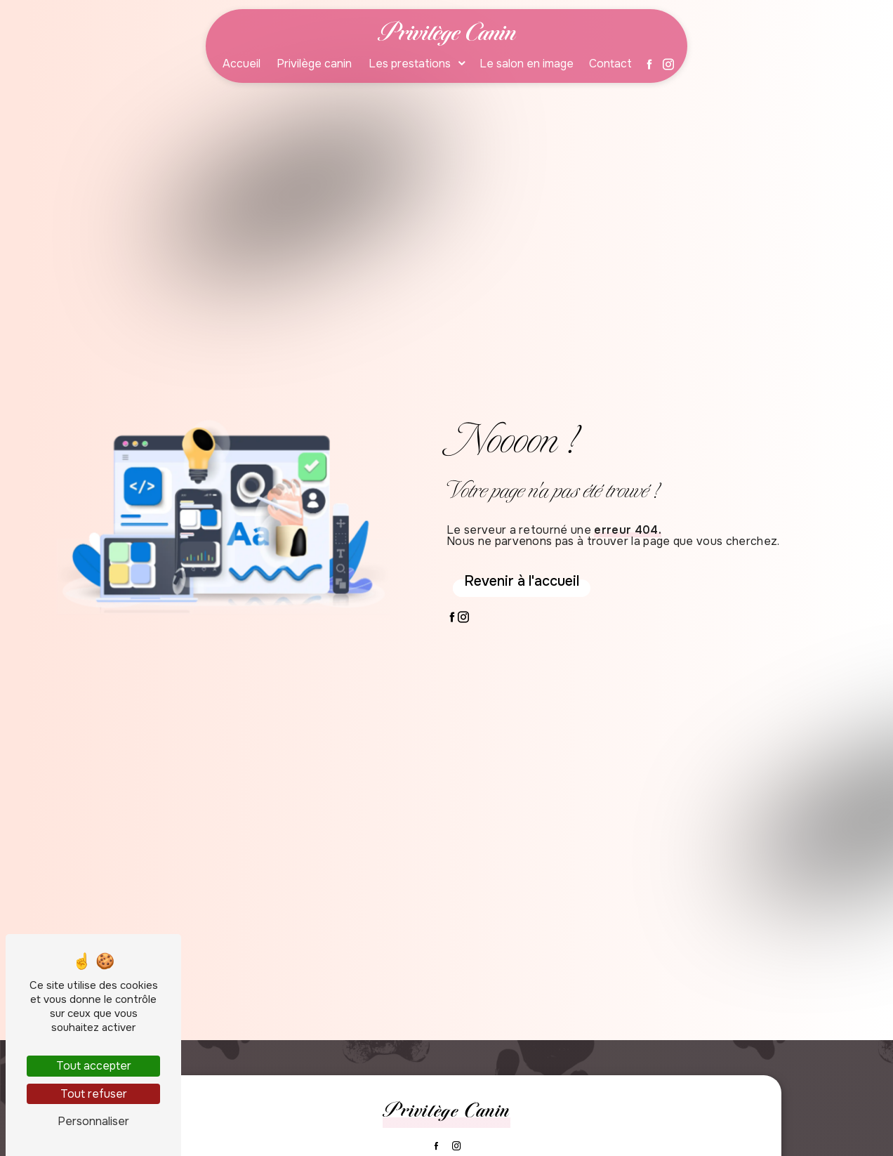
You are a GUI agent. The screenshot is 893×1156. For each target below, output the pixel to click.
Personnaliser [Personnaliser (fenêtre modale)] (93, 1121)
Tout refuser (93, 1093)
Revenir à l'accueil (521, 581)
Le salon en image (526, 63)
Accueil (241, 63)
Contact (610, 63)
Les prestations (410, 63)
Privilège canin (314, 63)
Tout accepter (93, 1065)
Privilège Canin (447, 32)
